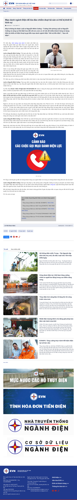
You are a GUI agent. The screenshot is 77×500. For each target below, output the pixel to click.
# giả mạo (30, 231)
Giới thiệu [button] (8, 8)
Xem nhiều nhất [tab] (15, 249)
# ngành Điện (13, 231)
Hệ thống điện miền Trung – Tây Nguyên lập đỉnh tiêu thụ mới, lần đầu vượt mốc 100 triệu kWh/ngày (55, 255)
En (72, 3)
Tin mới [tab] (6, 249)
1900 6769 (51, 202)
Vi (70, 3)
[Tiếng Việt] (19, 3)
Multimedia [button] (59, 8)
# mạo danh (22, 231)
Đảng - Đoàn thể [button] (17, 8)
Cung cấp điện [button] (67, 8)
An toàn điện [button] (42, 8)
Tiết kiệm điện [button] (51, 8)
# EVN (5, 231)
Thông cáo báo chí (27, 8)
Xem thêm (5, 362)
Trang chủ (5, 11)
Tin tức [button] (36, 8)
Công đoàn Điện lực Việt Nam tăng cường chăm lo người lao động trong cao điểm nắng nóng (55, 277)
